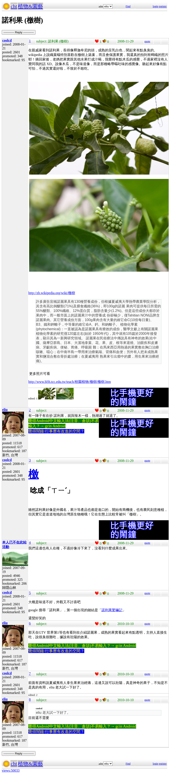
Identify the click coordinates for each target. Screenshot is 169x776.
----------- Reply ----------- (18, 32)
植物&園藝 (30, 6)
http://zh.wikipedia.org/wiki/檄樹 (51, 293)
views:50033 (11, 770)
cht (14, 6)
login (155, 6)
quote (147, 41)
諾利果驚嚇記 (111, 610)
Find (128, 6)
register (163, 6)
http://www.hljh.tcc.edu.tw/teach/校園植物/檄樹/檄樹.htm (69, 382)
